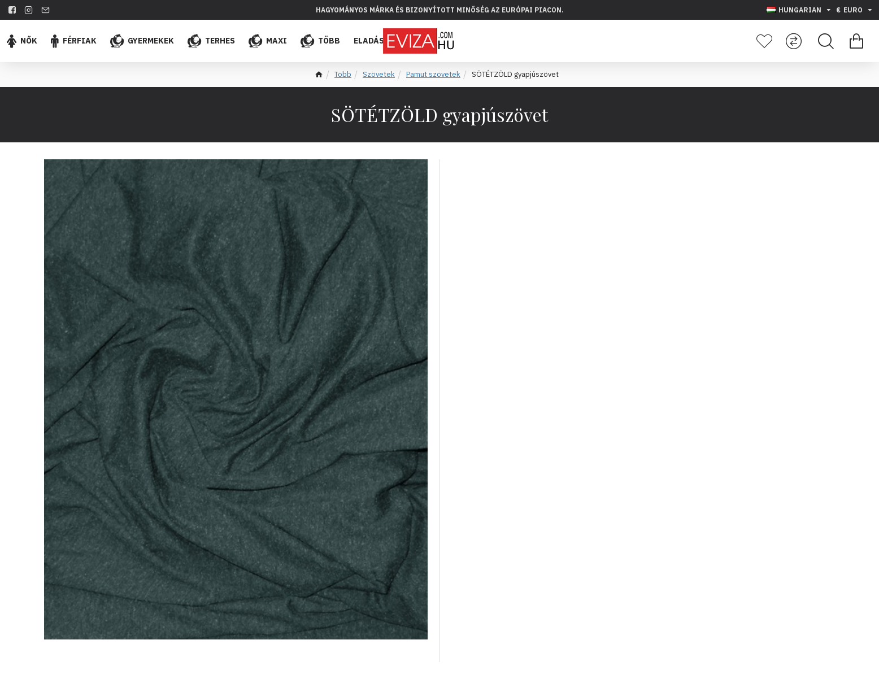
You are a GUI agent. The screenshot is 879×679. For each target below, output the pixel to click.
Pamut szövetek (433, 74)
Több (342, 74)
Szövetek (379, 74)
